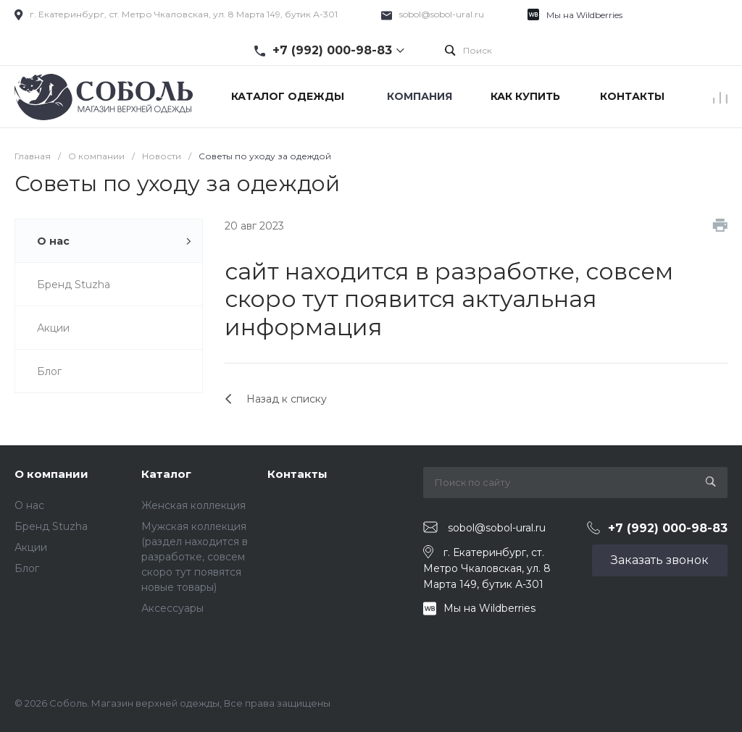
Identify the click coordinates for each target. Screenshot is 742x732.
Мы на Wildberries (584, 14)
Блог (26, 568)
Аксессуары (172, 608)
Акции (30, 547)
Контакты (297, 474)
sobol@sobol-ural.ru (441, 14)
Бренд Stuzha (51, 526)
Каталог (166, 474)
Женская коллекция (193, 505)
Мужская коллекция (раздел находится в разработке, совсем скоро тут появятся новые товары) (194, 557)
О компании (51, 474)
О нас (29, 505)
